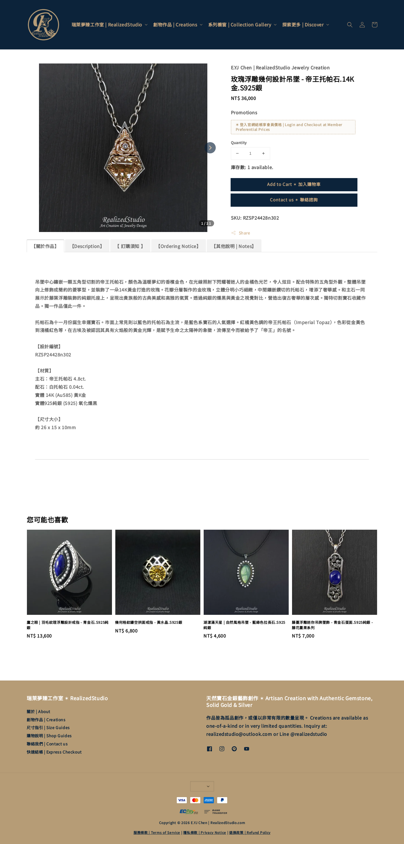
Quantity (239, 142)
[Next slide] (210, 147)
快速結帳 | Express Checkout (54, 752)
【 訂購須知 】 (130, 246)
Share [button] (240, 233)
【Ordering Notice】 (178, 246)
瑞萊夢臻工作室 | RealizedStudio (107, 25)
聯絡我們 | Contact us (47, 744)
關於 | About (38, 711)
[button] (350, 25)
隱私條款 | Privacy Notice (204, 832)
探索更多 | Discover (303, 25)
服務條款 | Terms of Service (157, 832)
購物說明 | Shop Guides (49, 735)
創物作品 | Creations (175, 25)
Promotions (244, 112)
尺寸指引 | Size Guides (48, 727)
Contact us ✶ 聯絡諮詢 (294, 200)
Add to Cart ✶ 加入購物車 (294, 184)
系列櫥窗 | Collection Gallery (239, 25)
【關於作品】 (45, 246)
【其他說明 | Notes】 (233, 246)
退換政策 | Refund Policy (249, 832)
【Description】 (87, 246)
